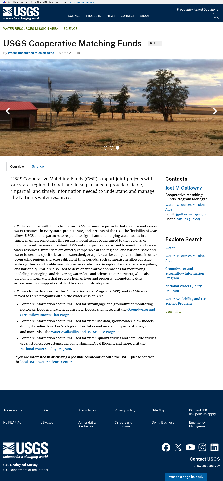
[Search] (216, 16)
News (111, 15)
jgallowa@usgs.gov (191, 214)
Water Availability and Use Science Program (85, 332)
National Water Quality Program (45, 349)
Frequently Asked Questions (197, 9)
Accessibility (12, 410)
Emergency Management (198, 424)
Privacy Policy (125, 410)
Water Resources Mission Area (30, 29)
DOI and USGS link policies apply (202, 412)
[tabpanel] (111, 107)
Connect (127, 15)
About (144, 15)
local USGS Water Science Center (46, 362)
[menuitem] (74, 13)
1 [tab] (105, 148)
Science (74, 15)
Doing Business (163, 422)
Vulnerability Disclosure (87, 424)
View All (173, 312)
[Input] (194, 16)
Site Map (158, 410)
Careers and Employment (124, 424)
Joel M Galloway (183, 188)
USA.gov (46, 422)
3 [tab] (117, 148)
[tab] (17, 166)
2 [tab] (111, 148)
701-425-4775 (188, 219)
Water (170, 248)
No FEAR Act (12, 422)
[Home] (21, 19)
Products (93, 15)
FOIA (44, 410)
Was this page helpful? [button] (186, 477)
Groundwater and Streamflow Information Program (184, 273)
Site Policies (87, 410)
